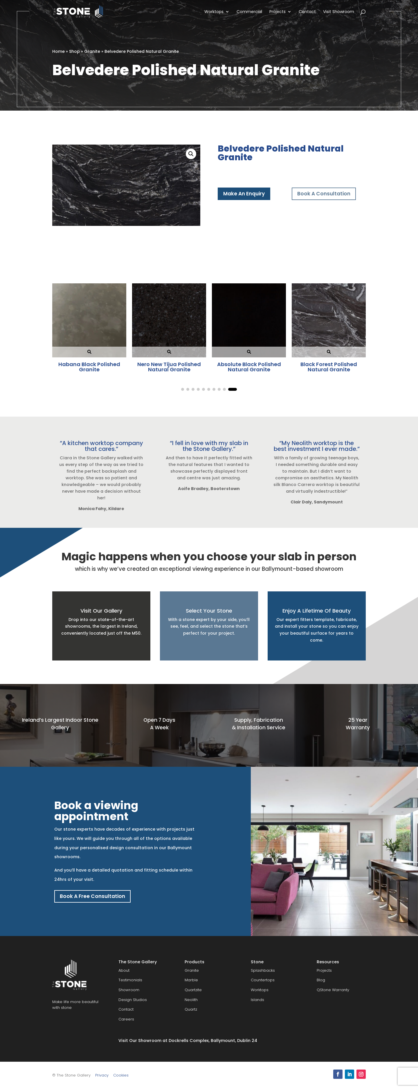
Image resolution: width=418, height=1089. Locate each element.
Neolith (191, 999)
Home (58, 51)
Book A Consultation (323, 193)
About (123, 970)
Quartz (191, 1009)
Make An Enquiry (244, 193)
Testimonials (130, 980)
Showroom (128, 990)
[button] (191, 154)
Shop (74, 51)
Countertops (263, 980)
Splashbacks (263, 970)
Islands (257, 999)
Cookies (121, 1075)
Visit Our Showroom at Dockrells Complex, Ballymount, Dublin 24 (187, 1040)
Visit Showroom (338, 12)
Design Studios (132, 999)
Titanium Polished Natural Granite (249, 367)
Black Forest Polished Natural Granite (89, 367)
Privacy (102, 1075)
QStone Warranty (333, 990)
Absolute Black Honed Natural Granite (169, 367)
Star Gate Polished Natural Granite (329, 367)
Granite (92, 51)
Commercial (249, 12)
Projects (277, 12)
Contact (307, 12)
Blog (321, 980)
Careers (126, 1019)
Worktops (214, 12)
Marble (191, 980)
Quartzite (193, 990)
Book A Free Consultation (92, 896)
